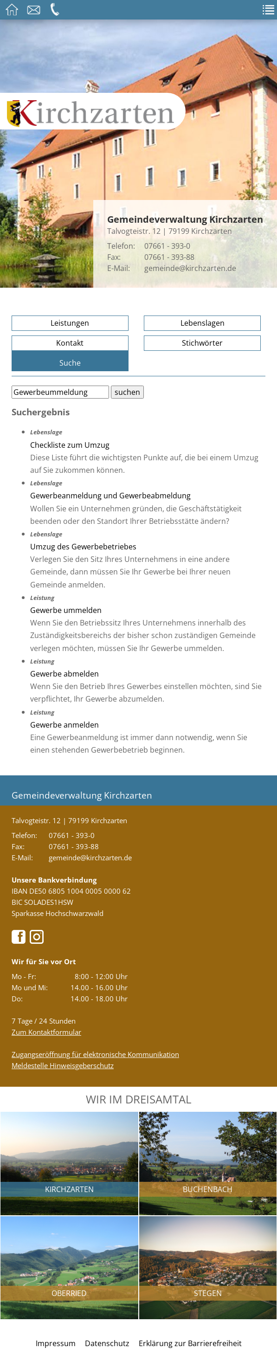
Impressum (56, 1343)
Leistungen (70, 323)
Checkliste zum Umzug (70, 445)
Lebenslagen (202, 323)
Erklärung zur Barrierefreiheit (190, 1343)
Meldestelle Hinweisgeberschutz (63, 1065)
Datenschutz (107, 1343)
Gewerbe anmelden (64, 725)
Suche (70, 363)
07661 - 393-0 (167, 246)
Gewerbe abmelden (64, 674)
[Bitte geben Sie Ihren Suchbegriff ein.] (60, 392)
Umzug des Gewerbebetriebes (83, 547)
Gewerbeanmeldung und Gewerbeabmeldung (110, 495)
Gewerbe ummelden (66, 610)
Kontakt (70, 343)
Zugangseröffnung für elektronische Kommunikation (95, 1054)
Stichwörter (202, 343)
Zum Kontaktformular (46, 1032)
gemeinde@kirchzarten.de (190, 268)
